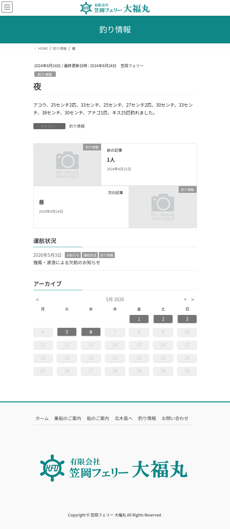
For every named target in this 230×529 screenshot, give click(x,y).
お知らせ (72, 255)
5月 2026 (115, 299)
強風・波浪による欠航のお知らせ (66, 262)
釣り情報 (45, 74)
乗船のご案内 (67, 418)
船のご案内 (98, 418)
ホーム (42, 418)
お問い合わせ (175, 418)
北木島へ (124, 418)
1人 (111, 159)
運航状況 (89, 255)
